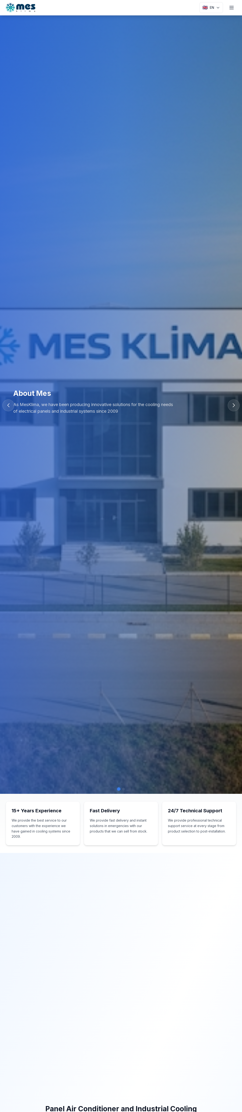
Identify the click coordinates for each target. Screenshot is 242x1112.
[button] (234, 405)
